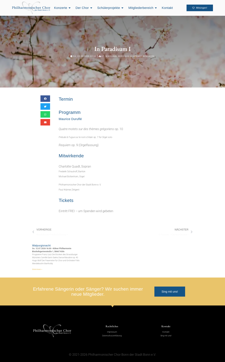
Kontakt (167, 8)
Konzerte (62, 8)
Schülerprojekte (110, 8)
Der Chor (84, 8)
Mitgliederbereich (142, 8)
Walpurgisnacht (41, 245)
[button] (45, 98)
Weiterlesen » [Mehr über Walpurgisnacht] (37, 269)
